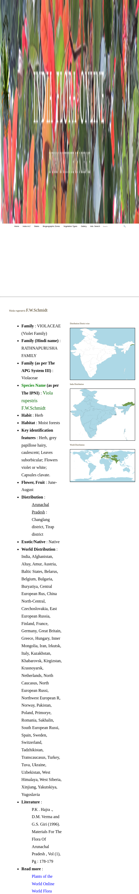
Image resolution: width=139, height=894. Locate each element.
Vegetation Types (70, 226)
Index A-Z (27, 226)
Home (16, 226)
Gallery (84, 226)
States (36, 226)
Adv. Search (95, 226)
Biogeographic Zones (51, 226)
